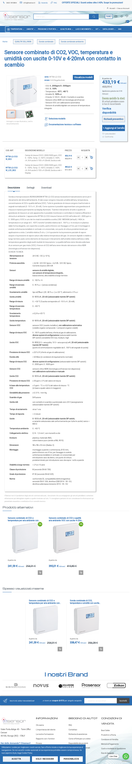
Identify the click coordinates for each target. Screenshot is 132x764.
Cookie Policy (27, 753)
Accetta (16, 759)
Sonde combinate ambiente (72, 42)
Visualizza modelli (83, 77)
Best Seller (105, 730)
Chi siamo (40, 725)
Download (46, 187)
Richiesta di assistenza (78, 734)
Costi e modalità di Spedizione (113, 749)
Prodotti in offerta (108, 735)
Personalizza (71, 759)
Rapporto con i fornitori (45, 739)
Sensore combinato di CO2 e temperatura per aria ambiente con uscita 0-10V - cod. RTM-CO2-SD (23, 519)
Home (5, 42)
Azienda (43, 3)
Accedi (112, 8)
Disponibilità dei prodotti (78, 743)
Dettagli (31, 187)
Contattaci (73, 730)
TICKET (109, 16)
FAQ (54, 3)
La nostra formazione (45, 734)
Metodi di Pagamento (110, 744)
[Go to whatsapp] (126, 756)
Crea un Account (123, 8)
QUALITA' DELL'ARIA (23, 42)
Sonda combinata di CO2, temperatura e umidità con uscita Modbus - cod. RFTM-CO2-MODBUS (86, 601)
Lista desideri (109, 133)
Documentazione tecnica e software (65, 124)
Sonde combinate (46, 42)
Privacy (39, 743)
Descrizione (14, 187)
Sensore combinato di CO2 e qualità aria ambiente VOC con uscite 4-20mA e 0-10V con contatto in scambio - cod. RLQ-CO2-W (66, 519)
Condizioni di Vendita (109, 739)
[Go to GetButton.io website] (126, 761)
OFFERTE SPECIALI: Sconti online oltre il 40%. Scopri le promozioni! (92, 2)
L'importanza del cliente (45, 730)
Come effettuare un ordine (79, 739)
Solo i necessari (45, 759)
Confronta (107, 136)
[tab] (14, 188)
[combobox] (61, 16)
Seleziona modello (57, 118)
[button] (12, 91)
